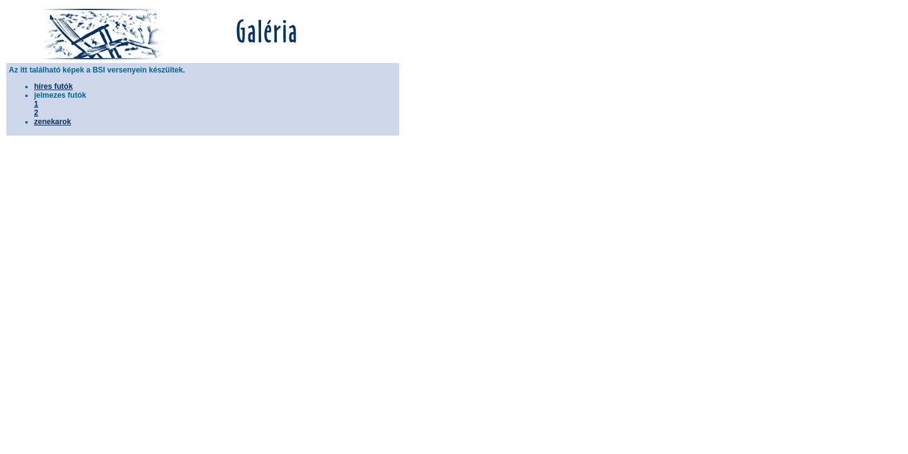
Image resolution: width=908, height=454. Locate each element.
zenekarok (52, 121)
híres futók (53, 86)
